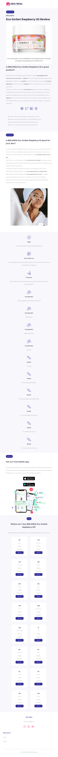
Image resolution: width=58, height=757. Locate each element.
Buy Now (19, 552)
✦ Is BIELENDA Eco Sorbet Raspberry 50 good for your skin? (23, 116)
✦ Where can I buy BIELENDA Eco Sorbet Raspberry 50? (23, 125)
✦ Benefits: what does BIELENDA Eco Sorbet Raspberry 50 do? (24, 119)
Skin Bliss (29, 717)
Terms (5, 737)
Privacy (5, 741)
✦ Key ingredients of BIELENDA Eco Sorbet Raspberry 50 (23, 122)
